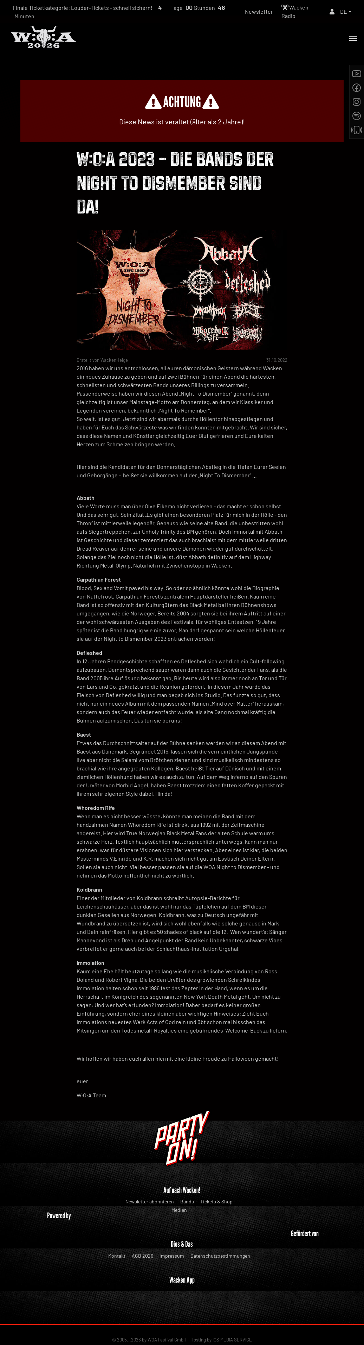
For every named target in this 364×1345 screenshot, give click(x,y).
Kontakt (116, 1256)
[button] (345, 11)
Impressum (172, 1256)
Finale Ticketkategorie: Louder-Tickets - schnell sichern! (82, 7)
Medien (179, 1210)
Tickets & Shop (216, 1201)
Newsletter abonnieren (149, 1201)
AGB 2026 (142, 1256)
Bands (187, 1201)
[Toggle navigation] (353, 38)
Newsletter (259, 11)
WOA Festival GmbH (167, 1317)
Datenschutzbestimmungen (220, 1256)
